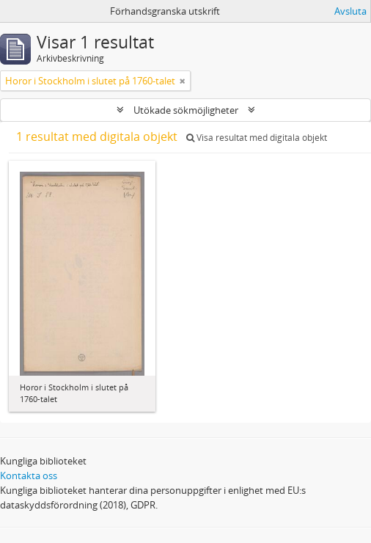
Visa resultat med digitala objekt (256, 137)
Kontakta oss (28, 475)
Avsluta (350, 11)
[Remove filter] (183, 80)
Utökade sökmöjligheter (185, 110)
